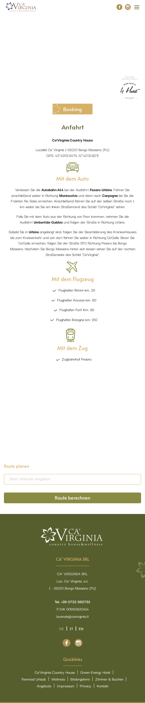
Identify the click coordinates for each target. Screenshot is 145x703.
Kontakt (102, 686)
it (71, 628)
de (61, 628)
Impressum (65, 686)
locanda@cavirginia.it (72, 616)
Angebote (44, 686)
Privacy (85, 686)
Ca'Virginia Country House (55, 672)
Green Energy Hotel (95, 672)
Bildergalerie (80, 679)
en (81, 628)
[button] (134, 54)
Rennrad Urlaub (34, 679)
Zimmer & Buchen (109, 679)
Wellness (58, 679)
